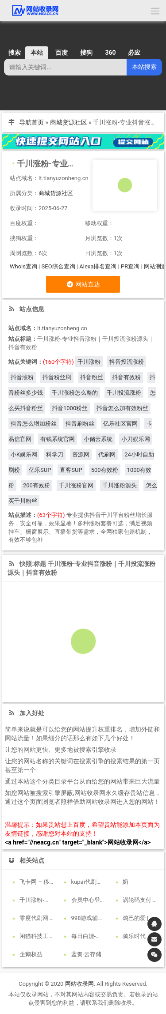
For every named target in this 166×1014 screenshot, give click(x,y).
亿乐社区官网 (120, 423)
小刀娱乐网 (135, 439)
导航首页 (31, 122)
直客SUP (71, 470)
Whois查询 (23, 266)
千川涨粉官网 (76, 485)
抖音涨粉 (22, 377)
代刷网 (107, 454)
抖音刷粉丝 (80, 423)
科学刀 (54, 454)
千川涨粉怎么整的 (75, 392)
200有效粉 (36, 485)
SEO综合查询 (58, 266)
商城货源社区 (68, 122)
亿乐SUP (40, 470)
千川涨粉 (88, 361)
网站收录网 (79, 983)
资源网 (80, 454)
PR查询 (130, 266)
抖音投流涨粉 (126, 361)
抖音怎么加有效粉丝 (122, 408)
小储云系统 (98, 439)
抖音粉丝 (91, 377)
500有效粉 (104, 470)
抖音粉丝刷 (56, 377)
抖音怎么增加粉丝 (34, 423)
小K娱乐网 (24, 454)
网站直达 (83, 284)
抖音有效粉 (126, 377)
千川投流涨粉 (124, 392)
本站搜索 (144, 66)
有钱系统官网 (57, 439)
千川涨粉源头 (119, 485)
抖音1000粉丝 (70, 408)
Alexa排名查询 (97, 266)
